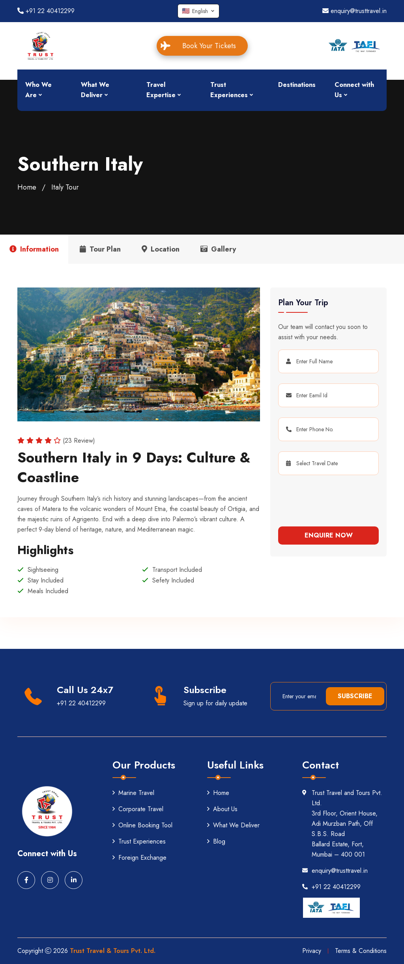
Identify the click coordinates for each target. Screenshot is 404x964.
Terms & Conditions (361, 950)
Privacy (311, 950)
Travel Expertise (161, 90)
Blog (216, 841)
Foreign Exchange (139, 857)
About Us (222, 809)
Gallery (218, 249)
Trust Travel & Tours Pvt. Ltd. (112, 950)
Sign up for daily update (215, 703)
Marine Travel (133, 792)
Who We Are (38, 90)
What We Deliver (95, 90)
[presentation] (326, 497)
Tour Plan (100, 249)
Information (34, 249)
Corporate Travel (137, 809)
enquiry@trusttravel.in (354, 10)
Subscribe (355, 696)
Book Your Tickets (203, 46)
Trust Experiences (229, 90)
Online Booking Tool (142, 825)
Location (161, 249)
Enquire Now (329, 535)
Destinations (297, 84)
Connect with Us (354, 90)
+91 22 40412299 (46, 10)
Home (26, 187)
